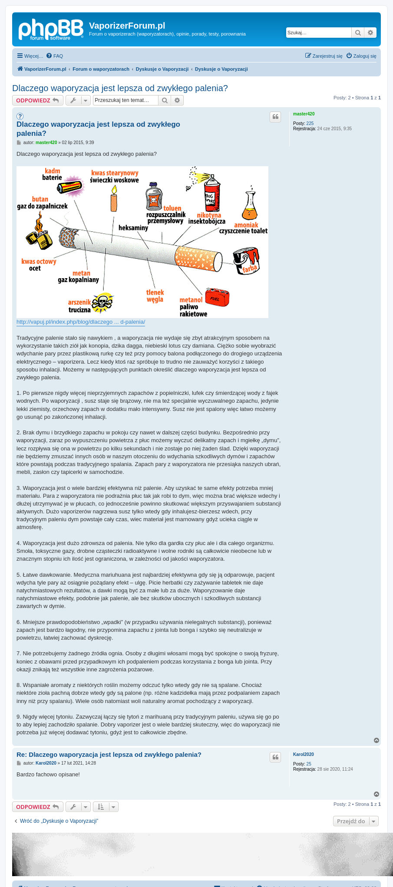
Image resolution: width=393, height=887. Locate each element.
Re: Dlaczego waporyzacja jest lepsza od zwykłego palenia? (109, 754)
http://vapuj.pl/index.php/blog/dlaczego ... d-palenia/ (81, 322)
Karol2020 (303, 754)
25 (309, 764)
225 (310, 123)
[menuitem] (54, 56)
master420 (303, 114)
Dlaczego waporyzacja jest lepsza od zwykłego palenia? (120, 88)
